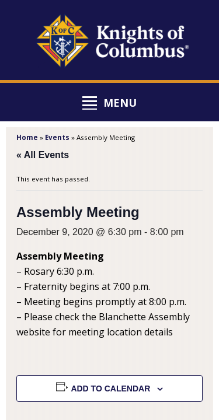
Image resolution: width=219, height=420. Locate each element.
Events (57, 137)
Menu (120, 103)
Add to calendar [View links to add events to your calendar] (110, 388)
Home (27, 137)
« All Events (42, 155)
